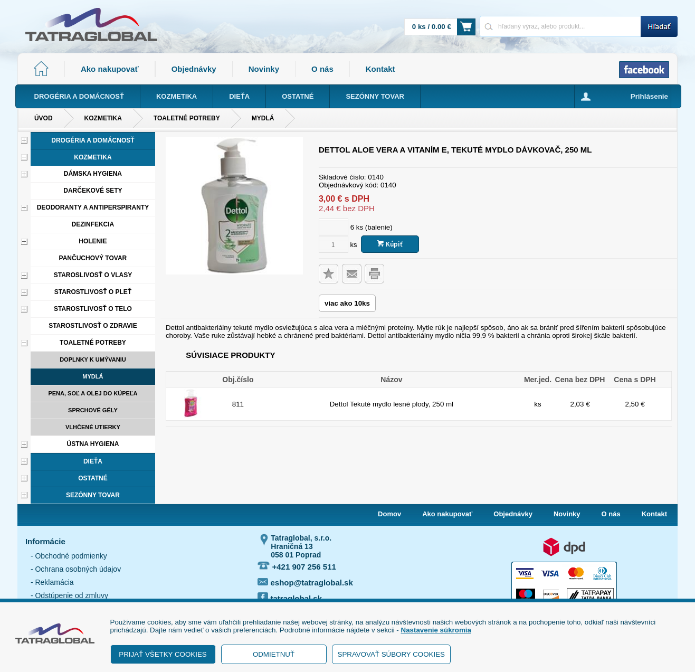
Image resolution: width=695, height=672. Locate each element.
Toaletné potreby (187, 118)
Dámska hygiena (93, 173)
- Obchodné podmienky (69, 556)
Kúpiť (390, 244)
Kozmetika (103, 118)
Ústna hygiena (92, 444)
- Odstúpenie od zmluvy (69, 595)
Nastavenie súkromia (436, 630)
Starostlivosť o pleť (92, 292)
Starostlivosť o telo (93, 309)
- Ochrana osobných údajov (76, 569)
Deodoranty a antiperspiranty (93, 207)
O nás (322, 68)
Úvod (43, 118)
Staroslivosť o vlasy (93, 275)
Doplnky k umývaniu (93, 359)
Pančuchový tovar (93, 258)
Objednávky (194, 68)
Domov (389, 514)
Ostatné (93, 478)
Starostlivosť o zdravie (93, 325)
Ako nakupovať (110, 68)
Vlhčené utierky (92, 427)
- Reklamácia (52, 582)
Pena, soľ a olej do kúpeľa (92, 393)
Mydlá (263, 118)
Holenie (93, 241)
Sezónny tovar (93, 495)
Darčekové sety (92, 190)
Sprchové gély (93, 410)
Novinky (264, 68)
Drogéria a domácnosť (92, 140)
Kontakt (380, 68)
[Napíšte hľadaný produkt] (560, 26)
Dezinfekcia (93, 224)
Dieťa (92, 461)
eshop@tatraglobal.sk (305, 582)
